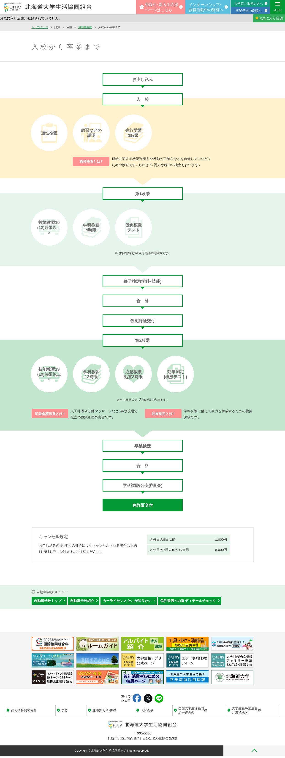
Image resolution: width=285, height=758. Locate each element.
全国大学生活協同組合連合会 (192, 710)
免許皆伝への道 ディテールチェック (188, 600)
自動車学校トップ (47, 600)
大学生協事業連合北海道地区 (246, 710)
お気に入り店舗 (269, 18)
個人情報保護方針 (24, 710)
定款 (64, 710)
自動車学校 (85, 27)
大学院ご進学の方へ (248, 3)
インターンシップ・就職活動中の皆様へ (206, 6)
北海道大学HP (104, 710)
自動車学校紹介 (82, 600)
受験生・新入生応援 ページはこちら (158, 6)
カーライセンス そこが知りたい (127, 600)
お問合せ (147, 710)
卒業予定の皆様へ (248, 10)
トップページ (40, 27)
